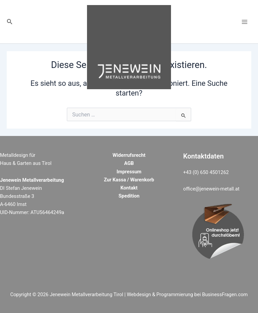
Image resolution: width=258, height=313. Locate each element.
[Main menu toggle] (244, 21)
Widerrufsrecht (129, 155)
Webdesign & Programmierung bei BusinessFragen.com (187, 294)
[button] (10, 22)
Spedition (129, 196)
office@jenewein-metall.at (211, 189)
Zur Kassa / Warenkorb (129, 180)
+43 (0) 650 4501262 (206, 172)
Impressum (129, 172)
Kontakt (129, 188)
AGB (129, 163)
